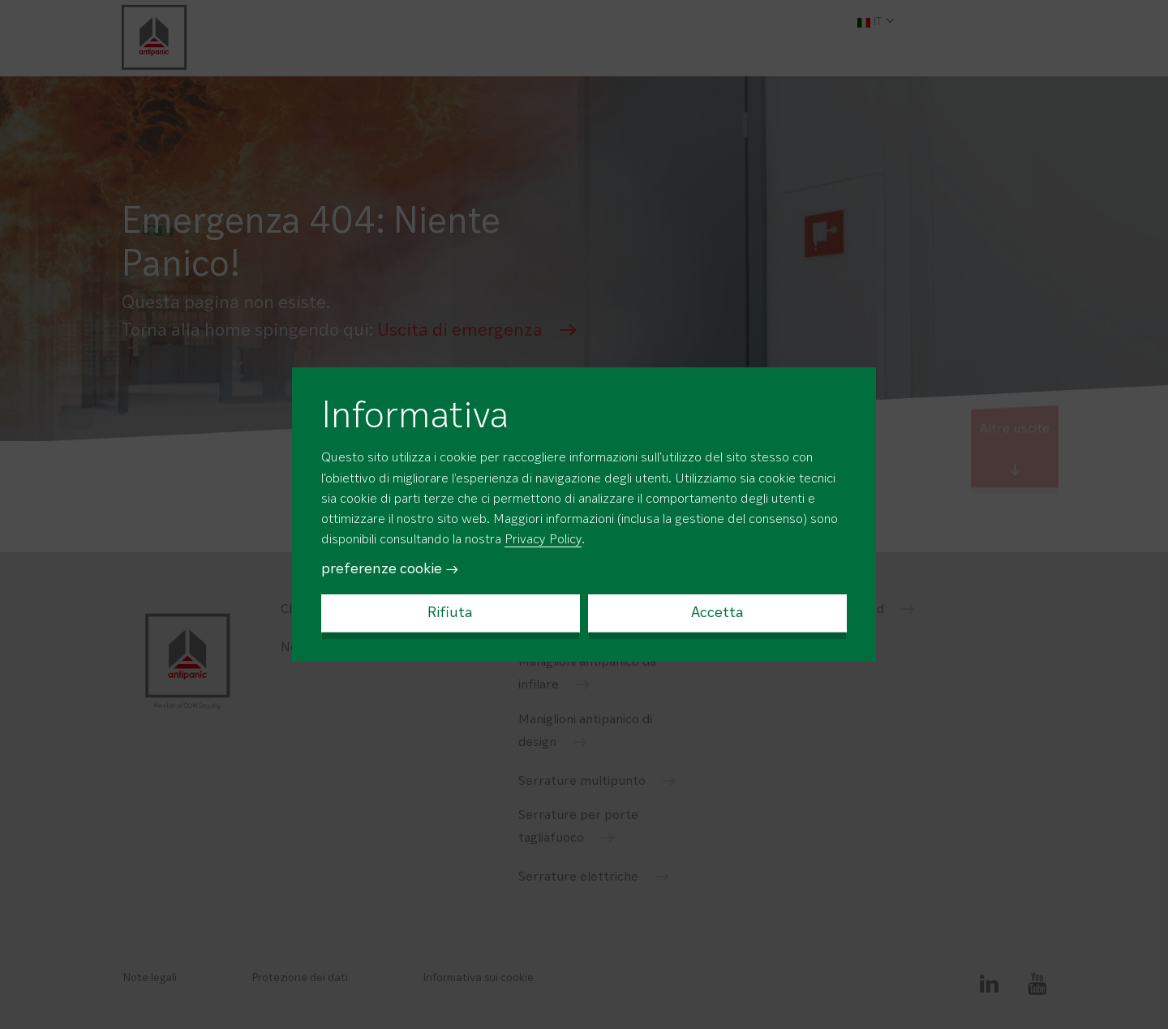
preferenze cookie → (390, 569)
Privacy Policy (543, 540)
